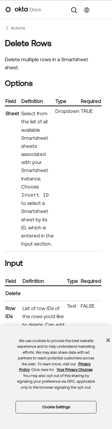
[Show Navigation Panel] (104, 9)
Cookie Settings (56, 407)
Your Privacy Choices (74, 369)
